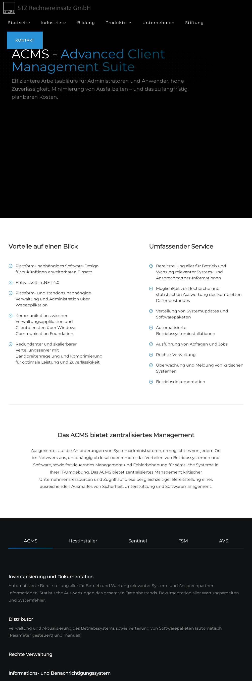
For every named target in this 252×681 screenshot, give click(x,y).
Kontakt (24, 40)
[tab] (31, 540)
